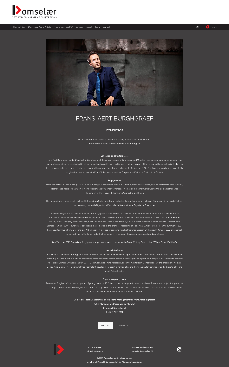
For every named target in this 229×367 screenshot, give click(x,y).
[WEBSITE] (123, 325)
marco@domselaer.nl (116, 308)
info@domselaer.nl (95, 351)
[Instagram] (197, 26)
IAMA (100, 362)
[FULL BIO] (105, 325)
